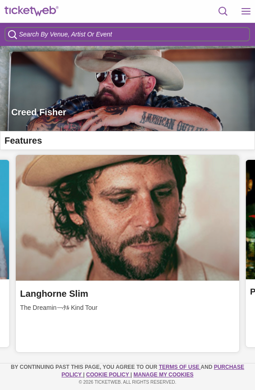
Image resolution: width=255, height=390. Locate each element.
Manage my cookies (163, 375)
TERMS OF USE (179, 367)
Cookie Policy (108, 375)
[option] (127, 88)
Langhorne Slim (54, 294)
